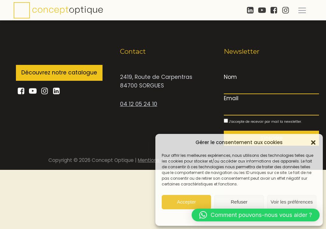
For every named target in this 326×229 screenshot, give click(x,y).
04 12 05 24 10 (138, 104)
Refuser (239, 202)
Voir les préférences (292, 202)
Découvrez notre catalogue (59, 72)
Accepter (186, 202)
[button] (313, 142)
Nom (230, 77)
